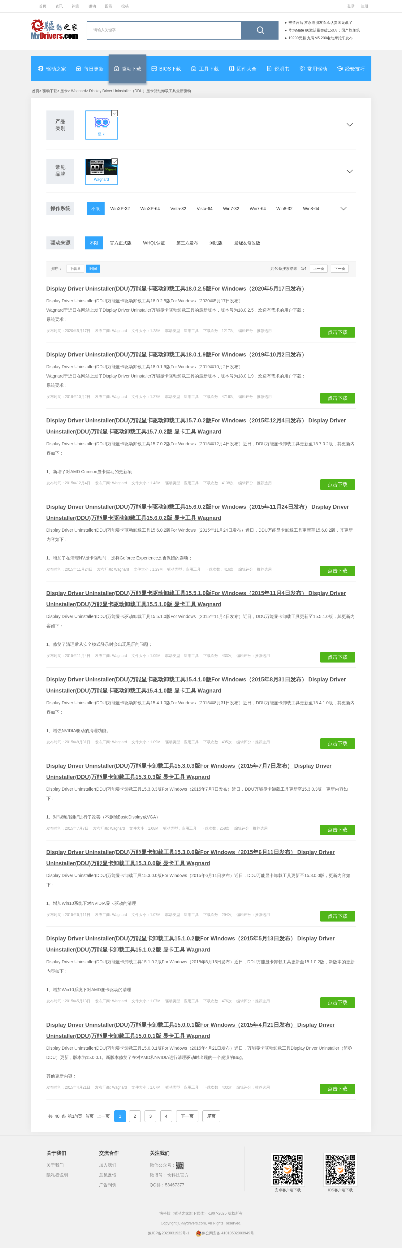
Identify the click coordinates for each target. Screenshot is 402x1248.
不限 (95, 208)
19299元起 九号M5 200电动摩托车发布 (320, 38)
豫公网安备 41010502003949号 (225, 1233)
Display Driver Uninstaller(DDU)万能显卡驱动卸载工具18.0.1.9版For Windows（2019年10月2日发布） (176, 355)
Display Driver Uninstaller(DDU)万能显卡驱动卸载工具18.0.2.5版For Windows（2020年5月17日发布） (176, 289)
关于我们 (55, 1165)
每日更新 (90, 68)
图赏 (108, 6)
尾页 (211, 1116)
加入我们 (107, 1165)
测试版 (216, 242)
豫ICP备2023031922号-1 (168, 1233)
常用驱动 (313, 68)
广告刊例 (107, 1184)
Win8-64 (311, 208)
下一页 (339, 268)
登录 (351, 6)
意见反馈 (107, 1174)
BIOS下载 (166, 68)
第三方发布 (187, 242)
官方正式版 (121, 242)
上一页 (318, 268)
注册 (364, 6)
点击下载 (338, 332)
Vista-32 (178, 208)
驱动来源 (60, 242)
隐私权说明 (57, 1174)
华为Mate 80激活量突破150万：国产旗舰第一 (326, 30)
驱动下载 (127, 68)
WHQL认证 (154, 242)
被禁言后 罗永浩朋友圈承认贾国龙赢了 (320, 22)
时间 (93, 268)
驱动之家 (52, 68)
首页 (42, 6)
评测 (75, 6)
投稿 (125, 6)
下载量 (75, 268)
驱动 (92, 6)
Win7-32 (231, 208)
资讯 (59, 6)
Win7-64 (258, 208)
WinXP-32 (120, 208)
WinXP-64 (150, 208)
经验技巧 (351, 68)
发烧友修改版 (247, 242)
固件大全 (243, 68)
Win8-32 (284, 208)
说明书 (277, 68)
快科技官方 (178, 1174)
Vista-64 (205, 208)
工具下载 (205, 68)
